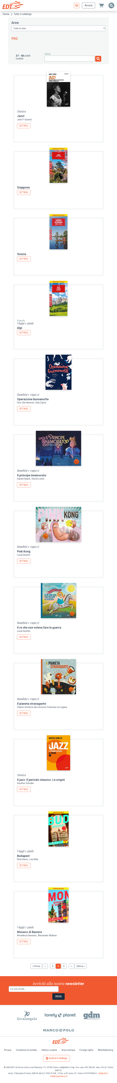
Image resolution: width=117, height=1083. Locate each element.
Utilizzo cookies (49, 1050)
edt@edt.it (103, 1073)
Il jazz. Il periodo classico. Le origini (41, 779)
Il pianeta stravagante (31, 703)
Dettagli (23, 125)
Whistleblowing (105, 1050)
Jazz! (20, 116)
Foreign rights (86, 1050)
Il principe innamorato (31, 475)
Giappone (23, 187)
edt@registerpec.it (58, 1076)
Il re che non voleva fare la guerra (39, 627)
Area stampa (68, 1050)
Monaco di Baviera (29, 932)
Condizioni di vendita (26, 1050)
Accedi (88, 5)
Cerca (47, 54)
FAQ (14, 38)
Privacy (7, 1050)
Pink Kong (23, 551)
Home (6, 14)
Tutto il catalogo (23, 14)
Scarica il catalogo (58, 1058)
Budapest (23, 856)
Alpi (19, 328)
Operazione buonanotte (33, 399)
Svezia (21, 254)
